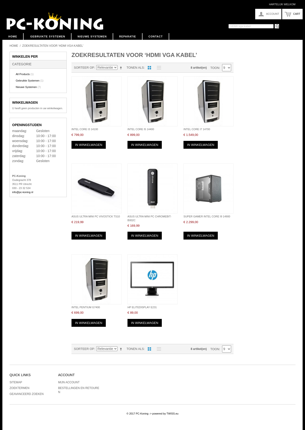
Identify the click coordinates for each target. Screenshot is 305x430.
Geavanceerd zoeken (27, 394)
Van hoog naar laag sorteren (121, 67)
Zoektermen (19, 388)
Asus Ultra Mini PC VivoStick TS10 (95, 216)
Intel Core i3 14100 (84, 129)
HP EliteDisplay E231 (142, 307)
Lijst (157, 67)
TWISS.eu (172, 413)
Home (12, 36)
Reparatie (127, 36)
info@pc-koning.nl (22, 192)
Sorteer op (84, 67)
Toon (214, 68)
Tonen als (135, 67)
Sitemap (16, 382)
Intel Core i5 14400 (140, 129)
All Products (25, 74)
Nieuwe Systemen (92, 36)
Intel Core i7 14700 (196, 129)
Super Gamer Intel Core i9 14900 (206, 216)
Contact (155, 36)
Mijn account (69, 382)
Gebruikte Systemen (47, 36)
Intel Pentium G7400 (85, 307)
